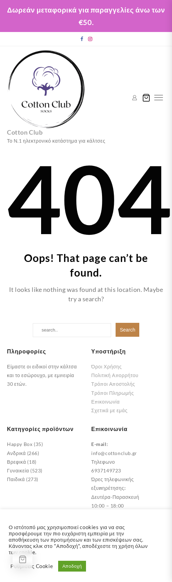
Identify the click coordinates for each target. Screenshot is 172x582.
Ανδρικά (16, 453)
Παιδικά (16, 479)
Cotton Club (25, 132)
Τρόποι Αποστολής (113, 384)
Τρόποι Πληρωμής (112, 393)
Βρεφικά (16, 462)
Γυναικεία (18, 470)
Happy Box (19, 444)
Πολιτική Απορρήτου (115, 375)
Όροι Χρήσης (106, 366)
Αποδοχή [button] (72, 566)
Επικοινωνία (105, 402)
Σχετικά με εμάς (109, 410)
